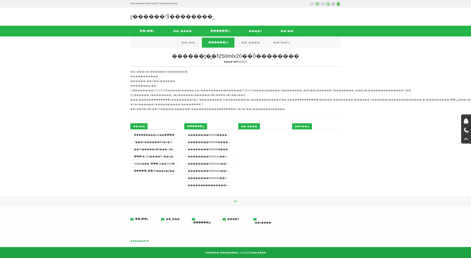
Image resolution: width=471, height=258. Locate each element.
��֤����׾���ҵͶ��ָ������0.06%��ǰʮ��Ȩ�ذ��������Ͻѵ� (156, 134)
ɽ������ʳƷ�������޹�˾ (173, 16)
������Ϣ (220, 31)
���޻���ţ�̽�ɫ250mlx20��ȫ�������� (210, 170)
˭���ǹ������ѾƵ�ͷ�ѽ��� (156, 142)
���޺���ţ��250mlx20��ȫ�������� (210, 178)
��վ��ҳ (147, 31)
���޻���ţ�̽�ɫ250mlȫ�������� (210, 149)
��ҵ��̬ (188, 42)
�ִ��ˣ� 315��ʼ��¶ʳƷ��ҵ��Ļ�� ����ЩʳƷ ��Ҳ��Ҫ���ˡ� (156, 156)
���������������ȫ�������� (210, 185)
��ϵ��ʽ (287, 31)
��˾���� (182, 31)
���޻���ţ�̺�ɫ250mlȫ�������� (210, 142)
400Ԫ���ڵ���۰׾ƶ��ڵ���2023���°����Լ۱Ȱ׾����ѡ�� (156, 163)
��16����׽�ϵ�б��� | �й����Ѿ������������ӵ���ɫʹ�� (156, 149)
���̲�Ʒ (255, 31)
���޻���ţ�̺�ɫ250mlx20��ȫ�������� (210, 163)
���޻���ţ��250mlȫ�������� (210, 134)
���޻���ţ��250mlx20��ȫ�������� (210, 156)
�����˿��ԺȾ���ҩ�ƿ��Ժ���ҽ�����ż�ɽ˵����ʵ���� (156, 170)
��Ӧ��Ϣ (281, 42)
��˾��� (170, 219)
